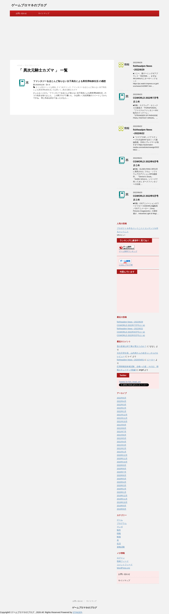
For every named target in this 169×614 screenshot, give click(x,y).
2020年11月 (122, 458)
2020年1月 (121, 492)
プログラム (122, 523)
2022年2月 (121, 408)
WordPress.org (123, 568)
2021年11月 (122, 418)
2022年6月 (121, 398)
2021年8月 (121, 428)
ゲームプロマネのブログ (29, 5)
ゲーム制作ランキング (128, 251)
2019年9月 (121, 506)
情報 (119, 533)
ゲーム (120, 520)
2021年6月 (121, 435)
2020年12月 (122, 455)
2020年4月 (121, 482)
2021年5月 (121, 438)
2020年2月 (121, 489)
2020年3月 (121, 485)
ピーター (151, 360)
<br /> (127, 293)
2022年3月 (121, 405)
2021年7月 (121, 431)
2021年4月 (121, 442)
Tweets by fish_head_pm (130, 382)
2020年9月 (121, 465)
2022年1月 (121, 411)
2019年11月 (122, 499)
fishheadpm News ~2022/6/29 (130, 322)
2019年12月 (122, 495)
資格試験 (121, 547)
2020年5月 (121, 479)
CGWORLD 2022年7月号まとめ (131, 325)
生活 (119, 543)
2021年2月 (121, 448)
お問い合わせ (21, 13)
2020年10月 (122, 462)
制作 (119, 530)
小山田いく (57, 90)
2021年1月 (121, 452)
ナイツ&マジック (64, 87)
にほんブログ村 (126, 265)
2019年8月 (121, 509)
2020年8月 (121, 469)
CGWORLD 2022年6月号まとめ (131, 332)
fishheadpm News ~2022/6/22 (130, 328)
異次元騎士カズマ (70, 90)
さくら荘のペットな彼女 (46, 87)
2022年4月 (121, 401)
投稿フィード (123, 561)
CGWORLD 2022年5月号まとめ (131, 335)
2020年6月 (121, 475)
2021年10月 (122, 421)
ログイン (121, 558)
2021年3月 (121, 445)
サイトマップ (43, 13)
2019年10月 (122, 502)
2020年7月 (121, 472)
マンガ (120, 527)
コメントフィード (125, 564)
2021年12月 (122, 415)
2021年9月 (121, 425)
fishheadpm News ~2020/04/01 (130, 360)
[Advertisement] (84, 37)
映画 (119, 537)
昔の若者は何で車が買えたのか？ (131, 346)
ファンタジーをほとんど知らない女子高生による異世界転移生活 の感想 (69, 81)
